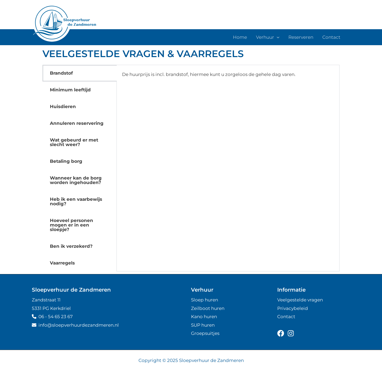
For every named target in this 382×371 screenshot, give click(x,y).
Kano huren (204, 316)
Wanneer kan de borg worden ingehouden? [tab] (76, 180)
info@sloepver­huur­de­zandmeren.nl (75, 325)
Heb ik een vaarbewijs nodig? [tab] (76, 201)
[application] (276, 37)
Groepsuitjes (205, 333)
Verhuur (267, 37)
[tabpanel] (228, 78)
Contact (331, 37)
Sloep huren (204, 299)
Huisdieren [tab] (63, 106)
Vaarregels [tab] (62, 263)
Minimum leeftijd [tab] (70, 89)
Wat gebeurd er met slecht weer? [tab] (74, 142)
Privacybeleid (292, 308)
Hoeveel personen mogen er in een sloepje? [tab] (71, 225)
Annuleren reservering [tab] (76, 123)
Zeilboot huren (207, 308)
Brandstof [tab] (61, 73)
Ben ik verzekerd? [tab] (71, 246)
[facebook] (280, 333)
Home (240, 37)
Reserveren (300, 37)
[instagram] (290, 333)
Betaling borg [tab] (66, 161)
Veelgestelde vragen (300, 299)
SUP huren (203, 325)
